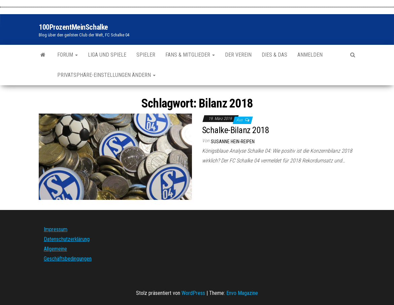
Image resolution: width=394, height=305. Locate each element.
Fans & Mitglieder (190, 55)
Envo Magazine (242, 293)
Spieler (145, 55)
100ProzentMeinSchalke (73, 27)
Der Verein (238, 55)
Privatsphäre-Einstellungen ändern (106, 75)
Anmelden (310, 55)
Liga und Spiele (107, 55)
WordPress (193, 293)
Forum (67, 55)
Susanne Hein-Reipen (233, 141)
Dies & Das (274, 55)
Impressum (55, 229)
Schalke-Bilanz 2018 (235, 130)
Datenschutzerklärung (67, 239)
